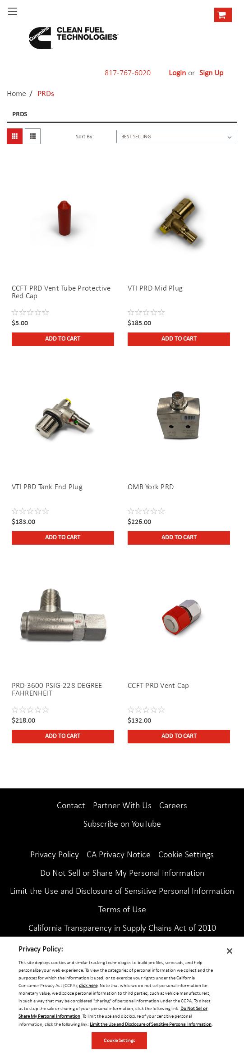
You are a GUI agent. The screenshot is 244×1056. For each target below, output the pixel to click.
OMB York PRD (151, 487)
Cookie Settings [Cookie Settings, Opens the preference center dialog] (119, 1040)
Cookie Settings (186, 854)
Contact (71, 805)
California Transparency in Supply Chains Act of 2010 (122, 928)
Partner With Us (122, 805)
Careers (173, 805)
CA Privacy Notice (119, 854)
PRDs (45, 94)
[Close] (229, 951)
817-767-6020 (128, 72)
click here (88, 985)
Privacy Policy (54, 854)
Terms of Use (122, 909)
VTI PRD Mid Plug (155, 288)
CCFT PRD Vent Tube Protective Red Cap (61, 292)
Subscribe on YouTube (122, 823)
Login (177, 72)
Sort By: (85, 136)
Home (16, 93)
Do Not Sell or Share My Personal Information (122, 873)
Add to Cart (62, 339)
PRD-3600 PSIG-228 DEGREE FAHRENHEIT (57, 689)
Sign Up (211, 72)
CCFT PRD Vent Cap (158, 685)
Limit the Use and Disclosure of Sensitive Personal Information (122, 891)
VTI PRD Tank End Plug (47, 487)
